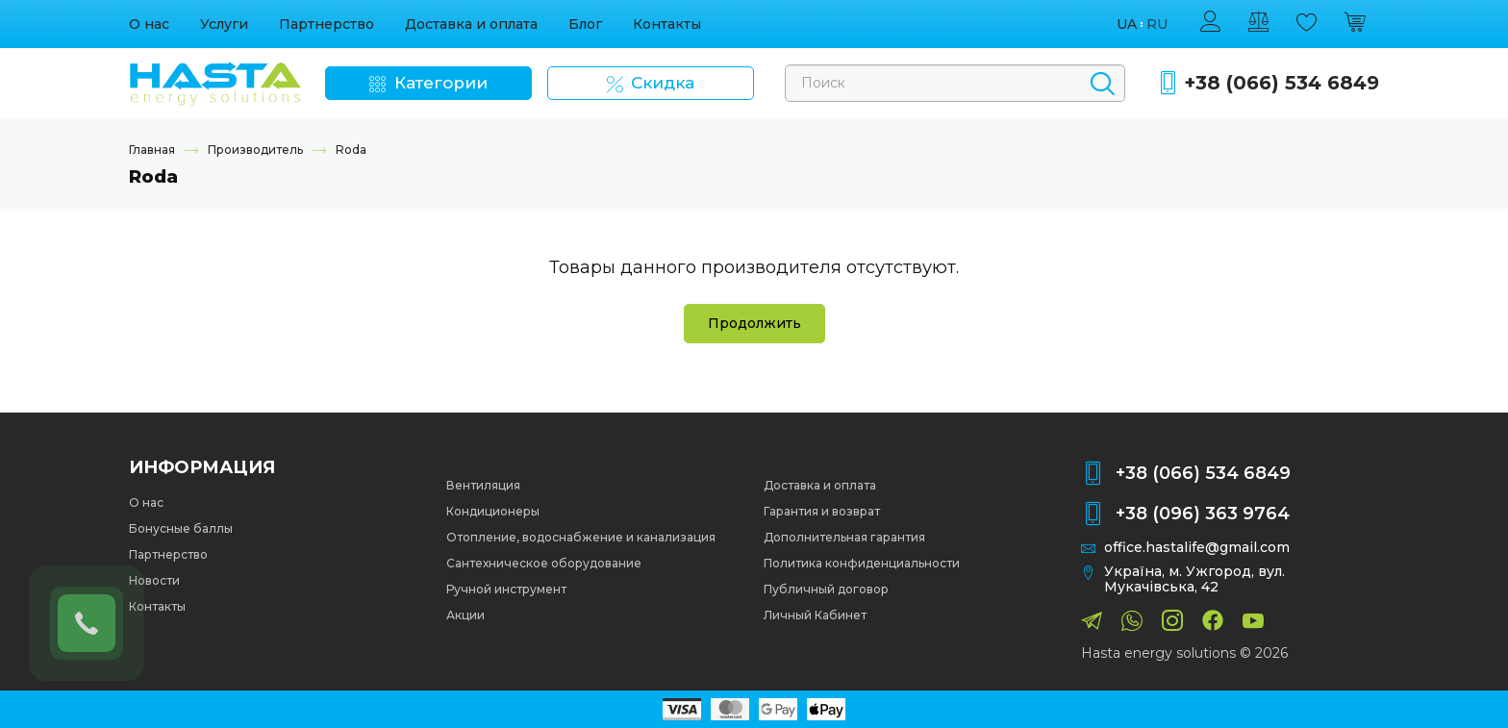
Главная (152, 149)
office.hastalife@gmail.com (1197, 548)
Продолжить (754, 323)
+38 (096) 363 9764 (1203, 513)
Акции (465, 615)
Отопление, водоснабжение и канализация (581, 537)
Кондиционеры (493, 511)
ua (1127, 24)
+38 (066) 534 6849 (1281, 83)
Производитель (255, 149)
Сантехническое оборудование (543, 563)
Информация (202, 467)
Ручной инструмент (506, 589)
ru (1157, 24)
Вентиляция (483, 485)
